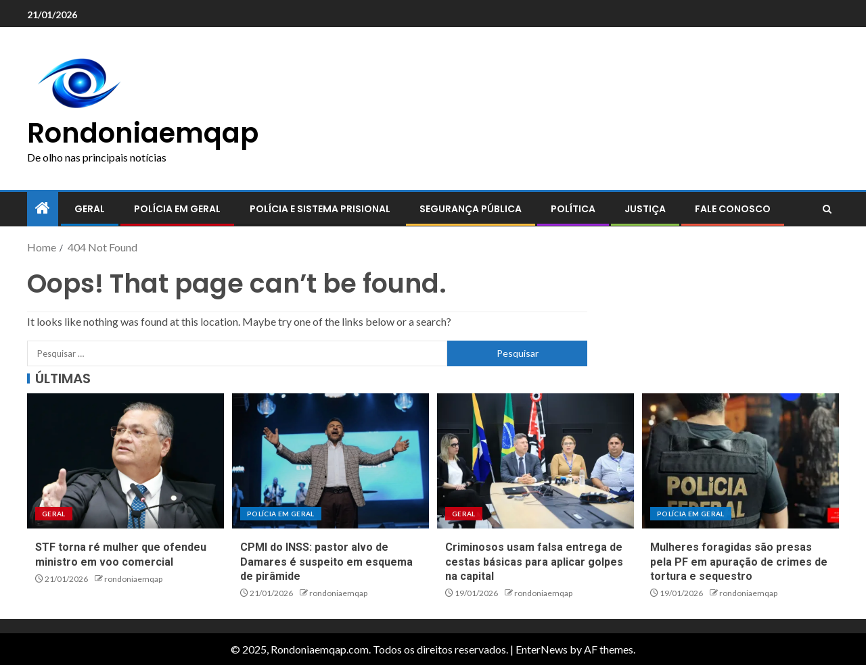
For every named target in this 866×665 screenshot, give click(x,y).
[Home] (42, 208)
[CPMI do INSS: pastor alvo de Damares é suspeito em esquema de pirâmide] (330, 460)
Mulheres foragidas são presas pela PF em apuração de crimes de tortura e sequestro (738, 562)
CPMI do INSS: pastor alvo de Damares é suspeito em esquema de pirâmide (326, 562)
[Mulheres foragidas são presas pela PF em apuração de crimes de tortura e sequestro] (740, 460)
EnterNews (542, 649)
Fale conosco (733, 209)
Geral (89, 209)
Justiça (645, 209)
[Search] (827, 209)
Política (573, 209)
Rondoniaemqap (142, 133)
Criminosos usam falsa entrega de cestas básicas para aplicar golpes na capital (534, 562)
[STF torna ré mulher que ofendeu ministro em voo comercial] (125, 460)
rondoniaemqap (133, 579)
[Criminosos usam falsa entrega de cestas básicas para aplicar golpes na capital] (535, 460)
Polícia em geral (177, 209)
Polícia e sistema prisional (320, 209)
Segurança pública (470, 209)
